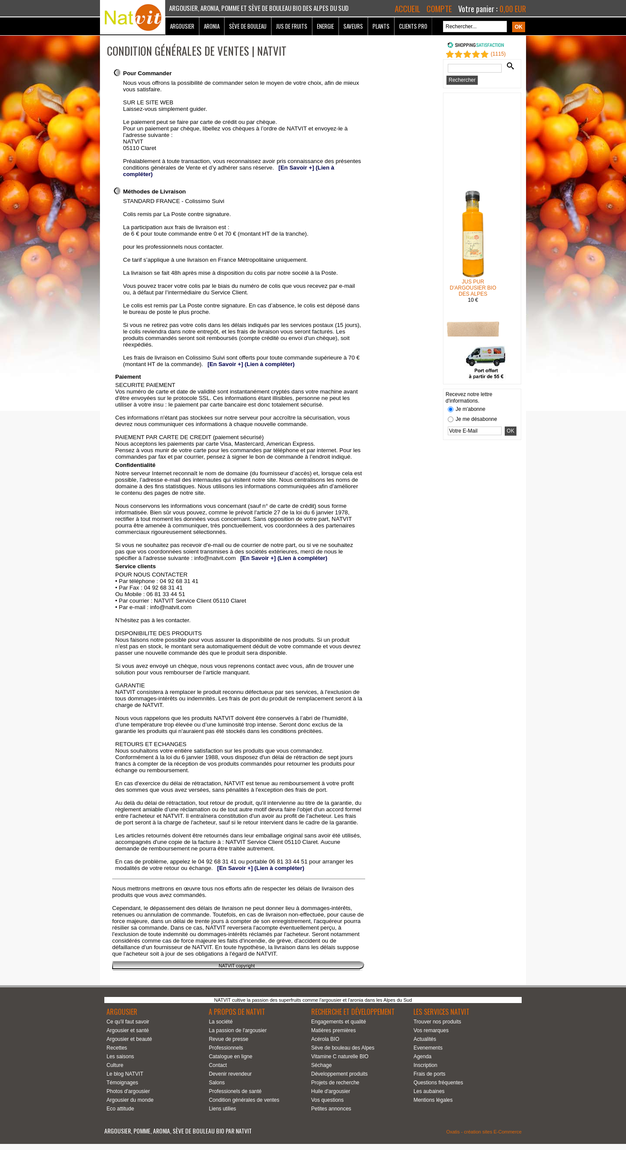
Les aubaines (428, 1091)
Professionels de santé (235, 1091)
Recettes (117, 1048)
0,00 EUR (512, 8)
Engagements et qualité (338, 1022)
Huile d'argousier (330, 1091)
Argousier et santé (128, 1030)
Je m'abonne (470, 409)
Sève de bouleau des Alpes (342, 1048)
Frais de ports (429, 1074)
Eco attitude (120, 1109)
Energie (325, 26)
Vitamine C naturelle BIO (340, 1056)
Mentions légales (433, 1100)
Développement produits (339, 1074)
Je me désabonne (476, 419)
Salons (217, 1083)
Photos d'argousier (128, 1091)
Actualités (424, 1039)
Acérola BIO (325, 1039)
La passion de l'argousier (237, 1030)
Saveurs (353, 26)
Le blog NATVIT (125, 1074)
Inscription (425, 1065)
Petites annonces (331, 1109)
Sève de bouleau (247, 26)
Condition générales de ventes (244, 1100)
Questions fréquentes (438, 1083)
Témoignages (122, 1083)
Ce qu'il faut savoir (128, 1022)
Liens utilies (222, 1109)
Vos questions (327, 1100)
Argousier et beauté (129, 1039)
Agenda (422, 1056)
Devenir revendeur (230, 1074)
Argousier (182, 26)
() (498, 54)
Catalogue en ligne (230, 1056)
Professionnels (226, 1048)
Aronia (212, 26)
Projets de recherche (335, 1083)
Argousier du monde (130, 1100)
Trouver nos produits (437, 1022)
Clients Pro (413, 26)
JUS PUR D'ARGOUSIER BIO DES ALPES (473, 289)
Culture (115, 1065)
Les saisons (120, 1056)
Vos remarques (431, 1030)
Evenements (428, 1048)
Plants (381, 26)
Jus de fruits (291, 26)
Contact (217, 1065)
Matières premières (333, 1030)
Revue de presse (228, 1039)
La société (221, 1022)
